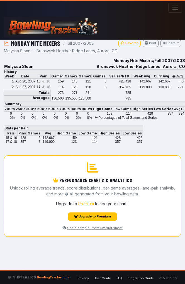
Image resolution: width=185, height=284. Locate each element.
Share (170, 43)
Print (150, 43)
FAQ (119, 278)
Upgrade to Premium (92, 216)
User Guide (102, 278)
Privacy (83, 278)
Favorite (129, 43)
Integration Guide (140, 278)
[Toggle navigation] (175, 8)
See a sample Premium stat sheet (92, 228)
